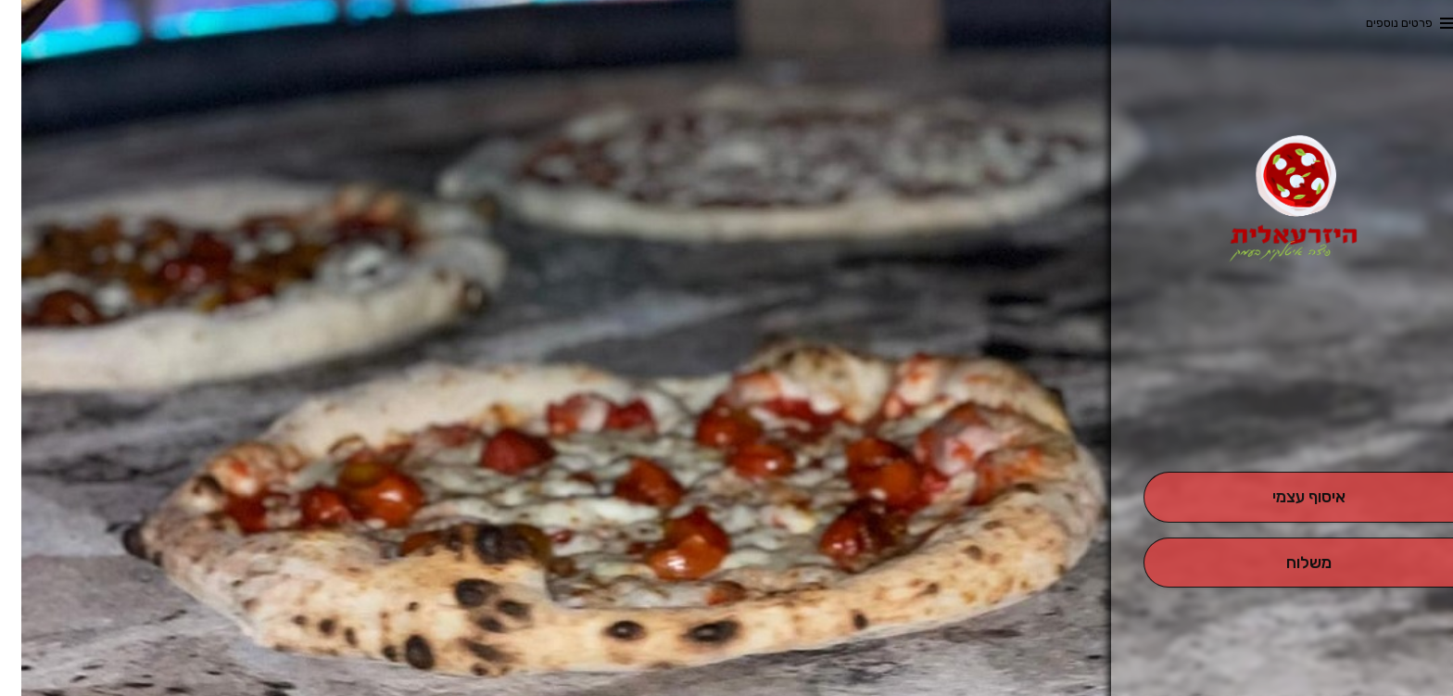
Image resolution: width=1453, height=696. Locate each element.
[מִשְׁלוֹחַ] (1287, 563)
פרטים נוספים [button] (1378, 23)
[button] (1287, 419)
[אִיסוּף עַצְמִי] (1287, 497)
